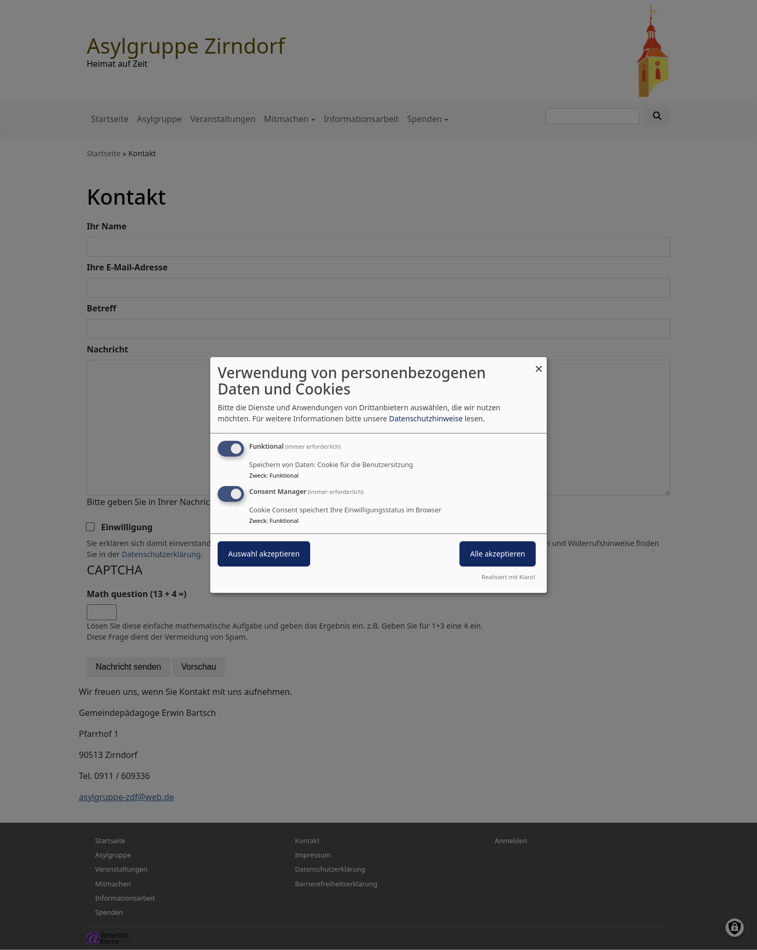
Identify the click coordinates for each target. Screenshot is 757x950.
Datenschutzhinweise (426, 418)
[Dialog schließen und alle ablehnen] (539, 363)
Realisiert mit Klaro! (508, 577)
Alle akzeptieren (497, 554)
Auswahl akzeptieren (264, 554)
